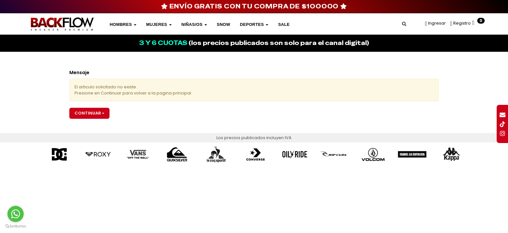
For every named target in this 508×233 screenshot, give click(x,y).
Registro (461, 23)
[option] (59, 154)
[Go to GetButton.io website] (15, 226)
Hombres (123, 24)
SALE (284, 24)
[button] (404, 23)
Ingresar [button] (437, 23)
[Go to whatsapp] (15, 214)
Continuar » (89, 113)
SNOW (223, 24)
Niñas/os (194, 24)
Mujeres (159, 24)
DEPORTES (254, 24)
